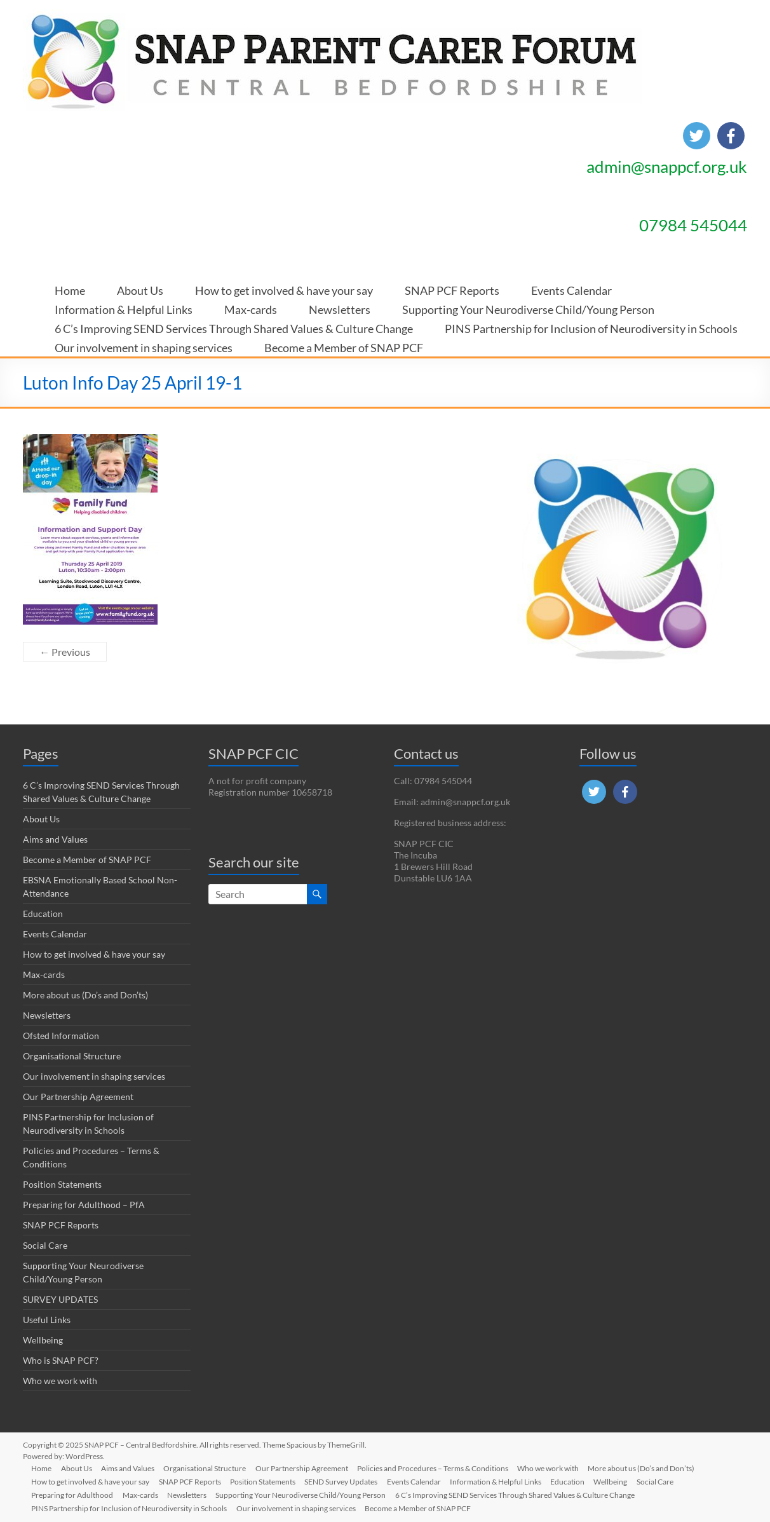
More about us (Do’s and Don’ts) (85, 994)
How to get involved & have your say (284, 286)
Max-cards (250, 305)
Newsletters (339, 305)
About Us (140, 286)
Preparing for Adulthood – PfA (84, 1204)
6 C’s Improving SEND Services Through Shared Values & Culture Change (234, 324)
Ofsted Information (61, 1035)
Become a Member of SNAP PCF (343, 343)
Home (70, 286)
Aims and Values (55, 839)
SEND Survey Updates (345, 1481)
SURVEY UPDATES (60, 1299)
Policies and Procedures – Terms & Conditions (439, 1467)
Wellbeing (43, 1340)
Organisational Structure (72, 1055)
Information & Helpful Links (123, 305)
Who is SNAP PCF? (60, 1360)
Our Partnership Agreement (78, 1096)
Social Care (45, 1245)
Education (43, 913)
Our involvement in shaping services (144, 343)
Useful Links (47, 1319)
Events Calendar (571, 286)
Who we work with (60, 1380)
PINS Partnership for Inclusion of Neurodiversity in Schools (591, 324)
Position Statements (62, 1184)
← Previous (64, 652)
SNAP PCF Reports (452, 286)
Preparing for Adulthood (74, 1494)
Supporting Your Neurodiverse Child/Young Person (528, 305)
